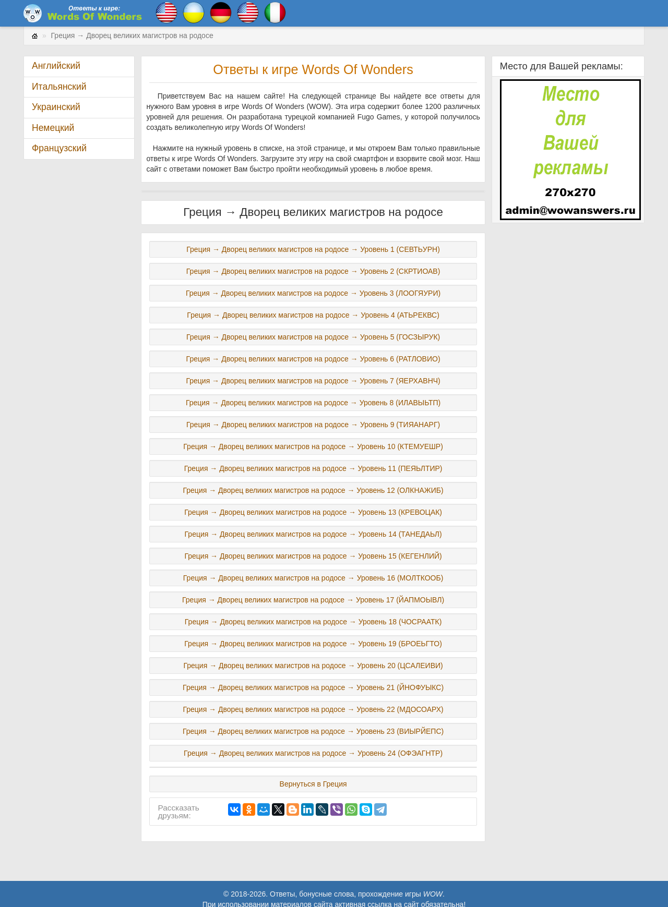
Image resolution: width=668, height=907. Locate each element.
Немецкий (53, 128)
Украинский (56, 107)
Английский (56, 66)
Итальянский (59, 86)
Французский (59, 148)
